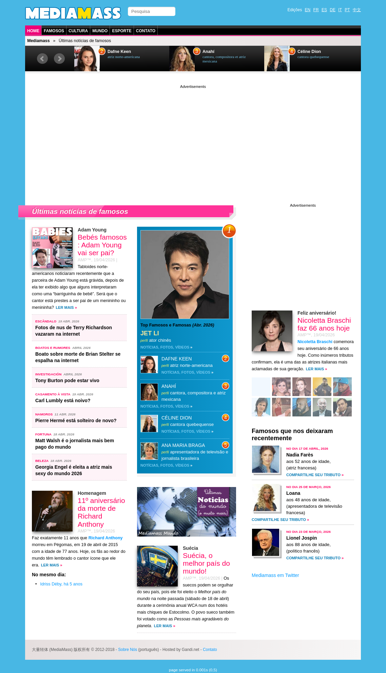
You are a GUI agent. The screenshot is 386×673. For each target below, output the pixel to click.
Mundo (100, 31)
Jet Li (149, 333)
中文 (357, 9)
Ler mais (65, 307)
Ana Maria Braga (183, 445)
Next (59, 58)
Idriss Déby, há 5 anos (61, 584)
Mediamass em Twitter (275, 575)
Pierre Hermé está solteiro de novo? (76, 420)
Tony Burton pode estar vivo (67, 380)
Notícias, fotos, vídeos (164, 347)
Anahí (208, 51)
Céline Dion (309, 51)
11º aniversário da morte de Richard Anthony (101, 512)
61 (302, 387)
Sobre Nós (127, 649)
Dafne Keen (119, 51)
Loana (293, 493)
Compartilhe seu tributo (313, 475)
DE (332, 9)
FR (316, 9)
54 (261, 387)
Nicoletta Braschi (314, 341)
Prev (42, 58)
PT (347, 9)
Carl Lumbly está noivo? (63, 400)
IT (340, 9)
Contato (145, 31)
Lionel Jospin (301, 538)
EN (308, 9)
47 (342, 387)
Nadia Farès (299, 454)
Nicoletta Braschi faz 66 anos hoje (324, 324)
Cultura (78, 31)
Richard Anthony (106, 538)
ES (324, 9)
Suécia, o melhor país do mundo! (206, 563)
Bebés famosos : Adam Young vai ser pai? (102, 245)
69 (322, 387)
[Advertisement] (193, 137)
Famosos (54, 31)
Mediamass (38, 40)
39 (281, 408)
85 (261, 408)
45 (281, 387)
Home (33, 31)
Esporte (121, 31)
